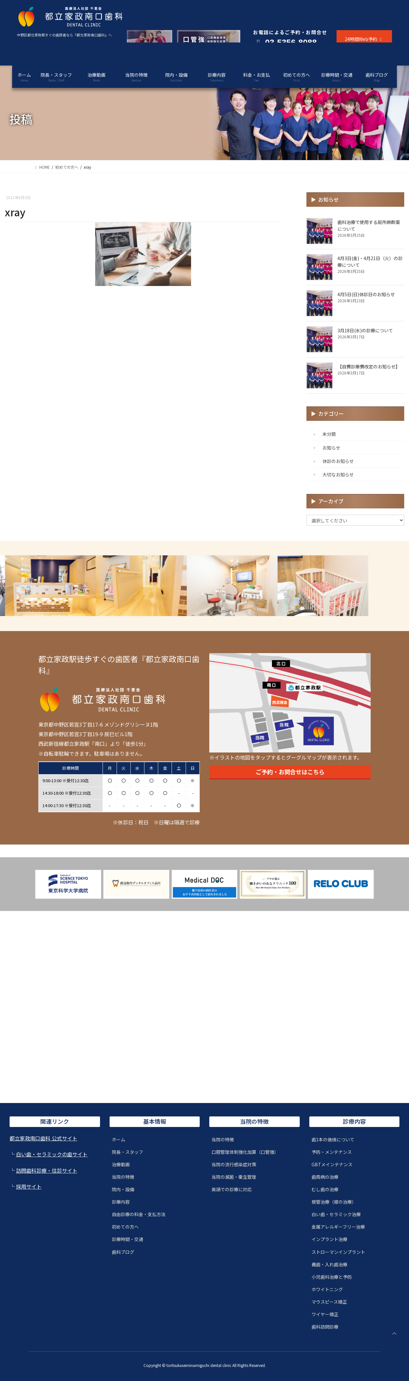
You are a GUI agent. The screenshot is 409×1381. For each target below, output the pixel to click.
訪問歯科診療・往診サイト (46, 1170)
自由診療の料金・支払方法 (139, 1214)
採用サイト (29, 1186)
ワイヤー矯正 (325, 1314)
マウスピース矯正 (329, 1302)
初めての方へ (125, 1226)
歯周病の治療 (325, 1177)
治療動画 (121, 1164)
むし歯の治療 (325, 1189)
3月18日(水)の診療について (365, 330)
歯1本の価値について (333, 1139)
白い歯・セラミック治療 (336, 1214)
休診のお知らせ (338, 461)
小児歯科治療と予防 (332, 1277)
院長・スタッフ (127, 1152)
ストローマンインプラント (338, 1252)
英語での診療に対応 (232, 1189)
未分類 (329, 434)
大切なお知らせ (338, 474)
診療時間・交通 (127, 1239)
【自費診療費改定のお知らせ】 (368, 366)
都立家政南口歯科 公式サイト (43, 1138)
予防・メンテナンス (332, 1152)
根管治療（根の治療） (334, 1202)
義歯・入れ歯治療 (329, 1264)
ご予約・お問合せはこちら (290, 772)
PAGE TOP (394, 1333)
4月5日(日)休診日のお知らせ (366, 294)
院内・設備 (123, 1189)
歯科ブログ (123, 1252)
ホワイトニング (327, 1289)
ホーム (118, 1139)
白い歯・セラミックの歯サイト (52, 1154)
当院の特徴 (123, 1177)
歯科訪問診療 (325, 1326)
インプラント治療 (329, 1239)
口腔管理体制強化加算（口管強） (245, 1152)
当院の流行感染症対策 (234, 1164)
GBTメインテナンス (332, 1164)
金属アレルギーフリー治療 (338, 1226)
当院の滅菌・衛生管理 (234, 1177)
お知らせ (331, 447)
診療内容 (121, 1202)
